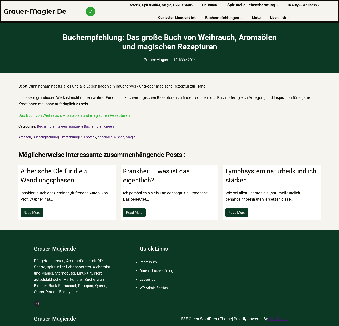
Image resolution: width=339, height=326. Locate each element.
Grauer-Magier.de (34, 11)
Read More (33, 214)
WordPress (278, 318)
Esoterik (90, 137)
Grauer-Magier (156, 59)
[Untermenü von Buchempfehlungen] (241, 18)
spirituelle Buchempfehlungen (91, 126)
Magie (130, 137)
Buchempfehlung (46, 137)
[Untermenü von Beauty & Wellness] (319, 5)
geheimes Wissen (111, 137)
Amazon (24, 137)
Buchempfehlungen (52, 126)
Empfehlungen (71, 137)
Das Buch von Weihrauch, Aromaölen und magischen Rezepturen (74, 115)
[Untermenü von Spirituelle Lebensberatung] (277, 5)
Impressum (148, 262)
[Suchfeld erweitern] (90, 11)
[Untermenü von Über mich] (288, 18)
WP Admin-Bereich (154, 288)
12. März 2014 (185, 60)
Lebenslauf (148, 279)
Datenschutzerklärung (156, 271)
